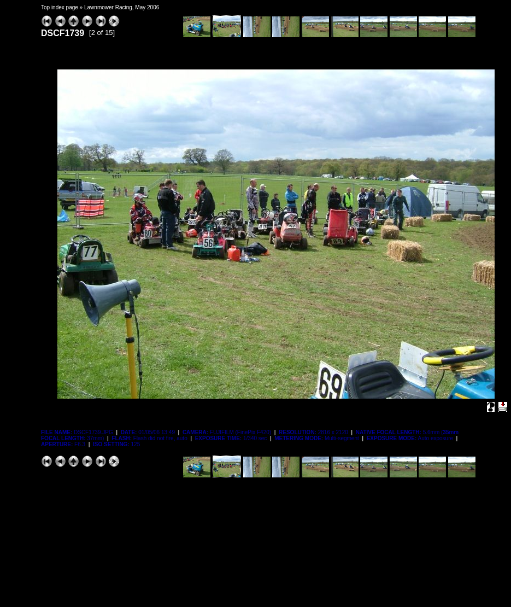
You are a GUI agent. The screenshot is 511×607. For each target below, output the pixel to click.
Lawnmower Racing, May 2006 (121, 7)
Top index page (59, 7)
